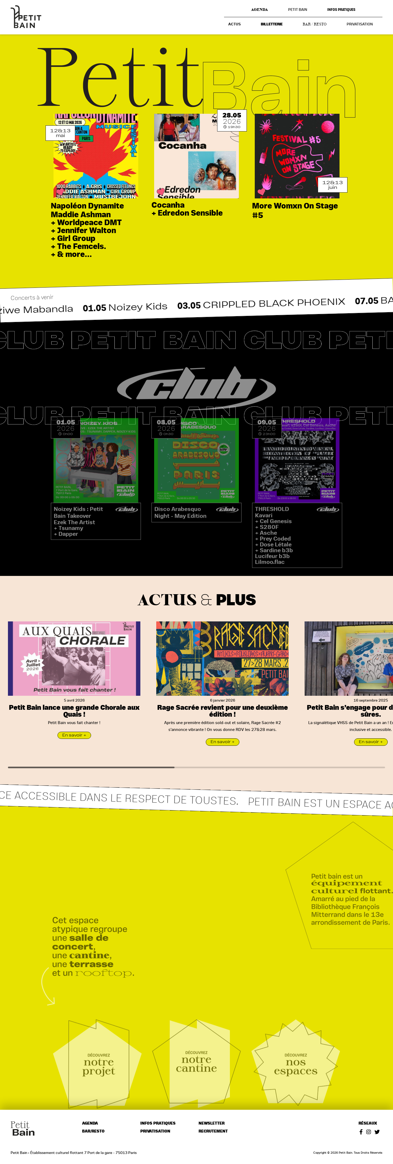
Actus (234, 24)
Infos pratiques (341, 9)
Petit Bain (297, 9)
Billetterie (272, 24)
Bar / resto (315, 24)
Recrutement (213, 1131)
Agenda (259, 9)
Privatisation (360, 24)
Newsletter (212, 1123)
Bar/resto (93, 1131)
